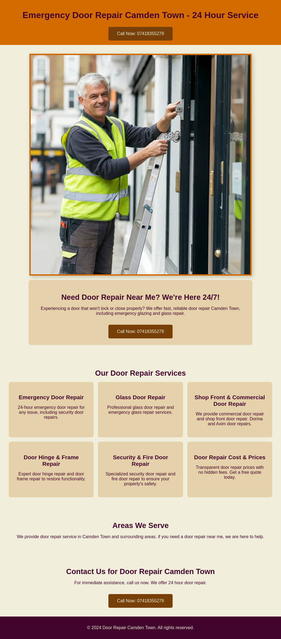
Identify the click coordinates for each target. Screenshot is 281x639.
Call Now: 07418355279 (140, 33)
